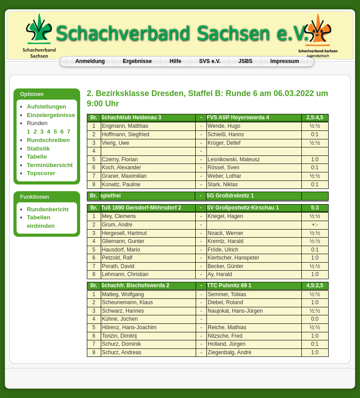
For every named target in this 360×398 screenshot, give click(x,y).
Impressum (284, 61)
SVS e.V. (210, 61)
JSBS (245, 61)
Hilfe (175, 61)
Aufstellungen (46, 106)
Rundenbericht (48, 209)
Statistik (38, 148)
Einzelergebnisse (51, 115)
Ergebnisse (137, 61)
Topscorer (41, 173)
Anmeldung (90, 61)
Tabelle (37, 156)
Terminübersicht (50, 165)
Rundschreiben (48, 140)
